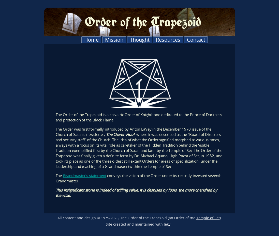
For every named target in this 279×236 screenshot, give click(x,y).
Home (91, 39)
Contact (196, 39)
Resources (168, 39)
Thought (140, 39)
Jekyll (168, 224)
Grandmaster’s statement (84, 175)
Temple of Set (208, 218)
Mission (114, 39)
